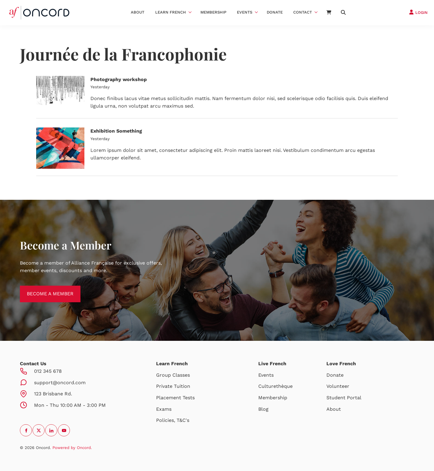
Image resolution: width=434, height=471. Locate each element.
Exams (163, 409)
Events (244, 12)
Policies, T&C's (172, 420)
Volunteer (337, 386)
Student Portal (343, 397)
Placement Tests (175, 397)
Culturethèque (275, 386)
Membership (213, 12)
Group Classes (173, 375)
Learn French (170, 12)
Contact (302, 12)
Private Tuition (173, 386)
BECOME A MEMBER (43, 289)
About (137, 12)
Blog (263, 409)
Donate (275, 12)
